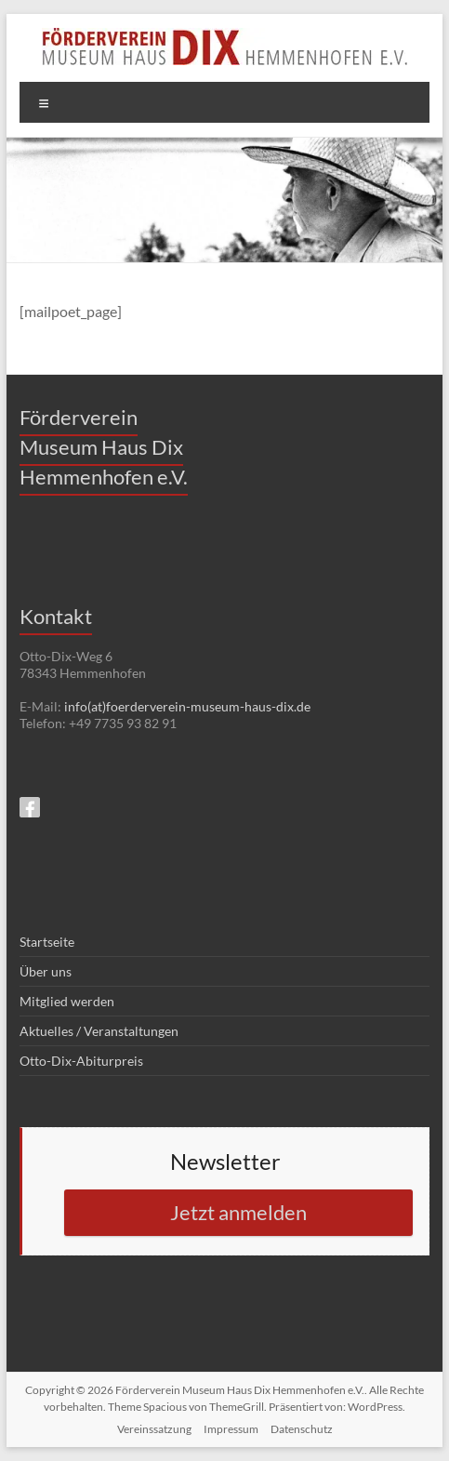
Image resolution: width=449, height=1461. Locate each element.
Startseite (47, 942)
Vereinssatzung (154, 1429)
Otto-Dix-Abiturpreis (81, 1061)
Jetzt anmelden (238, 1212)
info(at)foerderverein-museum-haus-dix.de (187, 706)
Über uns (46, 971)
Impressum (231, 1429)
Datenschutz (302, 1429)
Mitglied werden (67, 1001)
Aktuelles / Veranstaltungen (99, 1031)
